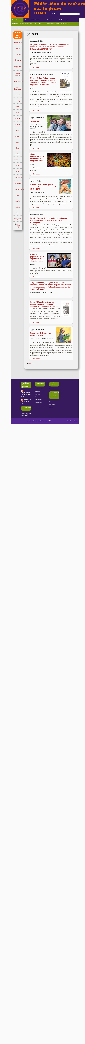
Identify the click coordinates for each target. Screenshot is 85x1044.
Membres (50, 20)
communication (19, 189)
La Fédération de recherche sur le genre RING (26, 24)
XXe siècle (37, 397)
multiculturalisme (39, 389)
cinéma (17, 154)
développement (38, 399)
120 (18, 226)
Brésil (17, 130)
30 (17, 224)
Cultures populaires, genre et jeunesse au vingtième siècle (37, 257)
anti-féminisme (17, 88)
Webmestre (52, 389)
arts (17, 107)
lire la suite (36, 67)
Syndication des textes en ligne (26, 401)
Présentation (16, 20)
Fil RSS (51, 407)
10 (30, 363)
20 (32, 363)
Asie (17, 112)
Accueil (14, 28)
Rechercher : (56, 14)
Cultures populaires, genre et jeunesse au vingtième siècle (37, 157)
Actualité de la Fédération (33, 20)
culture (17, 207)
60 (19, 224)
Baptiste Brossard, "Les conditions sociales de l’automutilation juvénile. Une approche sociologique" (48, 220)
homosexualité (38, 402)
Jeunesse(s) (34, 121)
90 (15, 226)
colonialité (17, 183)
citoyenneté (17, 160)
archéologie (17, 101)
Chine (17, 148)
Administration (72, 421)
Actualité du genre (63, 20)
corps (17, 195)
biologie (17, 124)
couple (17, 201)
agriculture (17, 54)
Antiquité (17, 95)
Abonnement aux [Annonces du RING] (56, 24)
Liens (50, 401)
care (17, 142)
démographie (18, 219)
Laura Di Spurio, (44, 304)
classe (17, 166)
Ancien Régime (17, 74)
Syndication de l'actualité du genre (26, 393)
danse (17, 213)
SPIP (49, 421)
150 (17, 228)
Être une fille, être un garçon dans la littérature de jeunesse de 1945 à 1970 (43, 187)
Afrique (17, 48)
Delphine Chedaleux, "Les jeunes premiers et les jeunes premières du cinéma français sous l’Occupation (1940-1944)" (49, 47)
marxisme (37, 391)
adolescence (18, 42)
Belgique (17, 118)
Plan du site (52, 404)
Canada (17, 136)
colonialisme (18, 177)
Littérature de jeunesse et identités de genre (40, 334)
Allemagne (17, 60)
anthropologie (18, 81)
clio (17, 171)
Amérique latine (17, 67)
